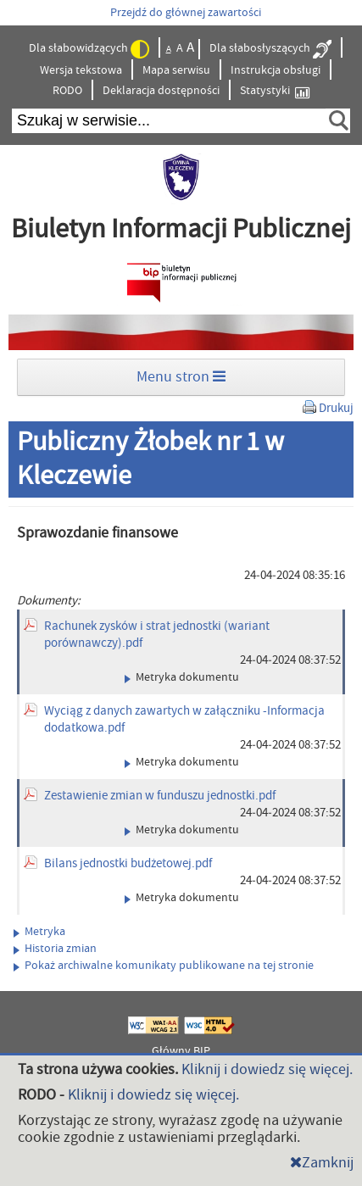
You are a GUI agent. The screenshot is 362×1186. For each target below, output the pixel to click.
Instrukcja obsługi (275, 70)
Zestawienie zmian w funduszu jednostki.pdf (160, 796)
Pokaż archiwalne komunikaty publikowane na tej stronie (164, 965)
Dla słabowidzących (89, 49)
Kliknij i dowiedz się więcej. (267, 1069)
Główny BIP (181, 1051)
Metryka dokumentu (182, 677)
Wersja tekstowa (81, 70)
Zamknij (322, 1162)
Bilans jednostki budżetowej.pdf (128, 863)
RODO (67, 90)
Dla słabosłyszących (270, 49)
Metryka (39, 931)
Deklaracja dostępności (161, 90)
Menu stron (181, 377)
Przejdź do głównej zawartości (185, 12)
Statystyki (274, 91)
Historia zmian (55, 948)
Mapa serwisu (176, 70)
